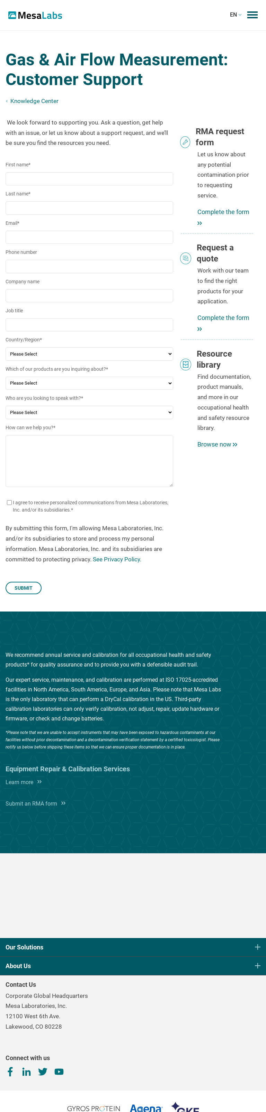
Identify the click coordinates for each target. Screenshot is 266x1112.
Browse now (217, 444)
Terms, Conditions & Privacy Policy (133, 1097)
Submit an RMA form (34, 803)
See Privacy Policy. (117, 559)
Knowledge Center (34, 101)
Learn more (22, 782)
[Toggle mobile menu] (252, 14)
